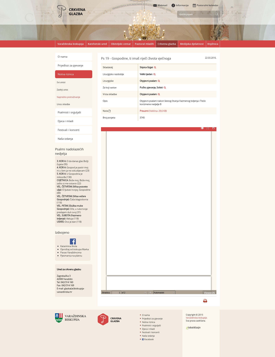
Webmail (160, 5)
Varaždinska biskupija (71, 44)
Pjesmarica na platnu (71, 255)
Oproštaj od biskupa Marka (74, 249)
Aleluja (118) (72, 218)
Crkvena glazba (167, 44)
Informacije (180, 5)
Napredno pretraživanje (68, 97)
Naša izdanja (65, 138)
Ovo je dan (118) (73, 221)
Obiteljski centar (121, 44)
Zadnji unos (62, 89)
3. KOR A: (61, 161)
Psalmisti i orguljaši (69, 112)
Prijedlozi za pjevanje (70, 65)
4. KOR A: (61, 167)
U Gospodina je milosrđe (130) (69, 175)
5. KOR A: (61, 173)
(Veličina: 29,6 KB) (153, 110)
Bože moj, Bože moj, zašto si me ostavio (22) (73, 182)
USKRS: (60, 221)
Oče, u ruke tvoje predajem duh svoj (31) (72, 210)
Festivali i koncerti (68, 130)
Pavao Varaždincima (70, 252)
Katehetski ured (97, 44)
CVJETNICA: (62, 180)
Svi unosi (61, 82)
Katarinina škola (68, 246)
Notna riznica (66, 74)
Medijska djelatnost (192, 44)
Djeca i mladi (65, 121)
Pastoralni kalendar (206, 5)
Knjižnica (212, 44)
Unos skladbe (63, 104)
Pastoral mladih (144, 44)
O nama (62, 56)
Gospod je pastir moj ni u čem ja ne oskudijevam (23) (73, 169)
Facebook (148, 339)
